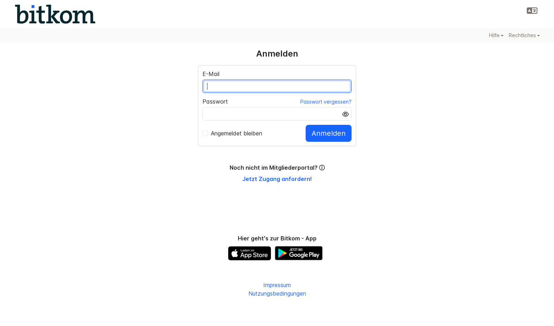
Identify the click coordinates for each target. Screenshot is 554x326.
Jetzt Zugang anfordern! (277, 178)
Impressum (277, 285)
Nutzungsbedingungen (277, 293)
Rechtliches (524, 35)
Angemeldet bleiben (232, 133)
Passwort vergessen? (326, 102)
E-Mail (210, 73)
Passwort (215, 101)
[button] (532, 10)
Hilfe (496, 35)
